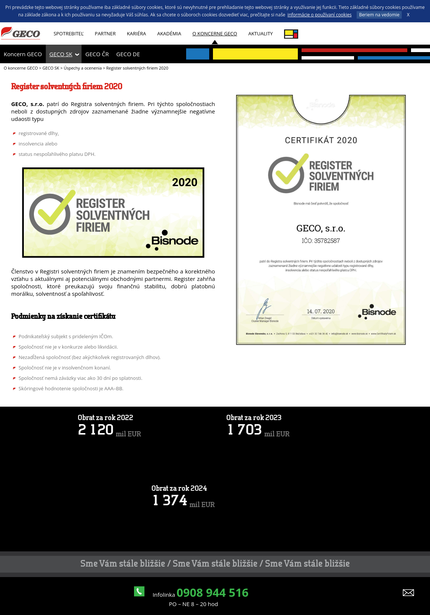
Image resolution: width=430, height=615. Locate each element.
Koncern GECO (23, 54)
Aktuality (260, 33)
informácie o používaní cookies (319, 15)
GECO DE (128, 54)
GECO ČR (97, 54)
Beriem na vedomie (379, 15)
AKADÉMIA (169, 33)
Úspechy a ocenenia (83, 68)
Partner (105, 33)
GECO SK (61, 54)
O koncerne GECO (214, 33)
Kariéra (136, 33)
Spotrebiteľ (69, 33)
